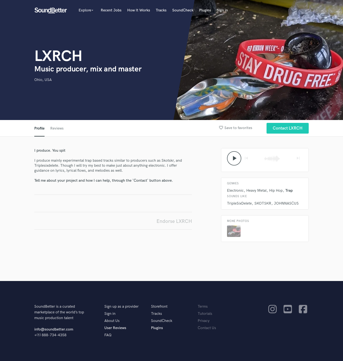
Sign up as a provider (121, 306)
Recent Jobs (111, 10)
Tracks (161, 10)
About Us (112, 321)
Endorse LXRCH (174, 221)
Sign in (222, 10)
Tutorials (205, 313)
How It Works (138, 10)
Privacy (204, 321)
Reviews (57, 128)
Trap (289, 190)
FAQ (107, 335)
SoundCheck (182, 10)
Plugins (205, 10)
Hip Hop (276, 190)
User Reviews (115, 328)
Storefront (159, 306)
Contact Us (207, 328)
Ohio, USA (43, 80)
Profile (39, 128)
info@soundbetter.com (53, 329)
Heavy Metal (256, 190)
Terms (203, 306)
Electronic (235, 190)
